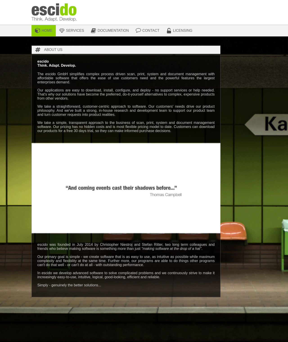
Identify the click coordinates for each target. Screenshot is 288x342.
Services (75, 30)
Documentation (113, 30)
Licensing (182, 30)
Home (47, 30)
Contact (151, 30)
